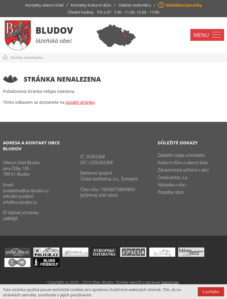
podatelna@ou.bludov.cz (26, 190)
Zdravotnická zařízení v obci (183, 170)
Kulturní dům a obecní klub (183, 162)
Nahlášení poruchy (184, 5)
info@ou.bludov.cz (20, 202)
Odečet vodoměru (135, 5)
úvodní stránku (80, 102)
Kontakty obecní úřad (44, 5)
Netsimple (170, 282)
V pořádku (210, 291)
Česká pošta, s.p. (173, 177)
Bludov (54, 30)
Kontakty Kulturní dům (91, 5)
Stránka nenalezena (26, 57)
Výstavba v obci (172, 185)
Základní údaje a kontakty (181, 155)
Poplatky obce (171, 192)
